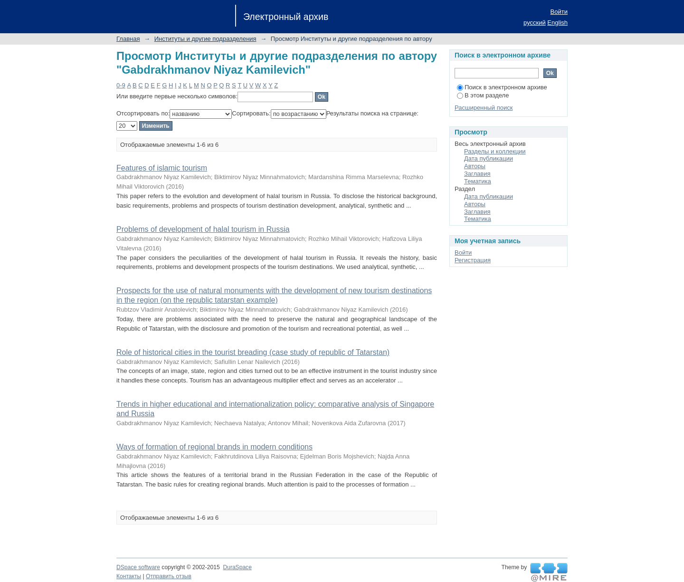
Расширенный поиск (484, 107)
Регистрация (473, 260)
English (557, 22)
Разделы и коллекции (495, 151)
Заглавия (477, 173)
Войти (559, 11)
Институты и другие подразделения (205, 38)
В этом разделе (483, 95)
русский (534, 22)
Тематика (477, 181)
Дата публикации (488, 158)
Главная (128, 38)
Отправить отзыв (168, 576)
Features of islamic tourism (161, 168)
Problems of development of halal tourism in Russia (203, 229)
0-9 (120, 85)
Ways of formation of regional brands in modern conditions (214, 447)
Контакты (128, 576)
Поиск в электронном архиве (502, 87)
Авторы (474, 166)
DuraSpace (237, 567)
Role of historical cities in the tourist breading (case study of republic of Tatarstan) (253, 352)
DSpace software (138, 567)
